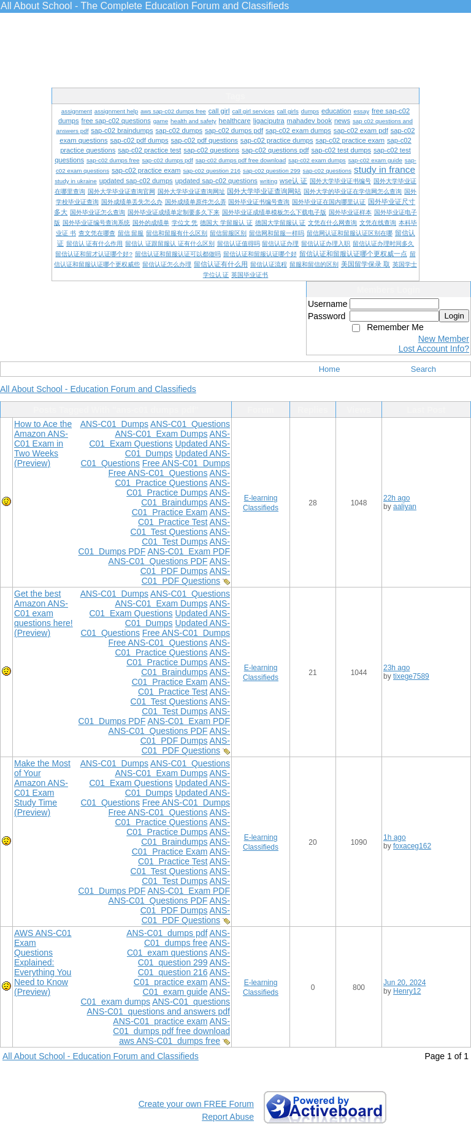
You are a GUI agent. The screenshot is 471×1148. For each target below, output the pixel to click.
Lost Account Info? (434, 348)
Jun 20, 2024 (404, 982)
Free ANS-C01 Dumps (186, 463)
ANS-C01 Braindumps (185, 497)
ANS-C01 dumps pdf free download (171, 1026)
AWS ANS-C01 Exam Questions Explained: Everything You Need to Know (43, 957)
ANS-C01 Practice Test (184, 517)
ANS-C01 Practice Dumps (178, 487)
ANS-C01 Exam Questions (159, 438)
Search (423, 369)
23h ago (396, 667)
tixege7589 (411, 676)
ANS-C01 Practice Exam (181, 507)
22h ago (396, 498)
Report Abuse (228, 1117)
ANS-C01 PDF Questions (186, 576)
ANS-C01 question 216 (184, 967)
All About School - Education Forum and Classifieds (98, 389)
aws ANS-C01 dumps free (169, 1041)
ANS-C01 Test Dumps (186, 536)
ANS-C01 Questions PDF (158, 561)
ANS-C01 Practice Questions (172, 478)
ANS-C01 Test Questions (180, 527)
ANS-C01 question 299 (184, 957)
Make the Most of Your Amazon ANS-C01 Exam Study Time (42, 782)
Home (329, 369)
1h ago (394, 837)
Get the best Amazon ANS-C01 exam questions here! (43, 608)
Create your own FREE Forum (196, 1104)
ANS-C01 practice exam (182, 977)
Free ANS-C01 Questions (158, 473)
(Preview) (32, 463)
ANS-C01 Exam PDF (188, 551)
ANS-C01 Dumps (114, 424)
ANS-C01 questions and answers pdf (158, 1011)
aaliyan (404, 506)
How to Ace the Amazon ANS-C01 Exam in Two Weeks (43, 438)
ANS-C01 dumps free (187, 938)
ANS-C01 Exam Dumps (161, 434)
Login (454, 315)
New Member (443, 339)
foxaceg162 (412, 846)
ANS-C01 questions (191, 1001)
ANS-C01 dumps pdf (166, 933)
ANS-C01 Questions (190, 424)
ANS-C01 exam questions (178, 947)
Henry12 (407, 991)
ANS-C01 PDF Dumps (185, 566)
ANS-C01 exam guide (186, 987)
